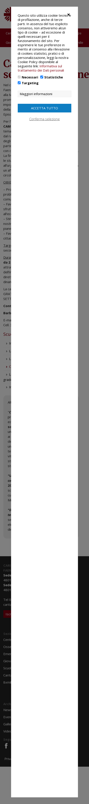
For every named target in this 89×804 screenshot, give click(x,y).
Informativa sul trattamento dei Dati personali (41, 68)
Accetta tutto (44, 108)
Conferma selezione (44, 119)
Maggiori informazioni (36, 94)
